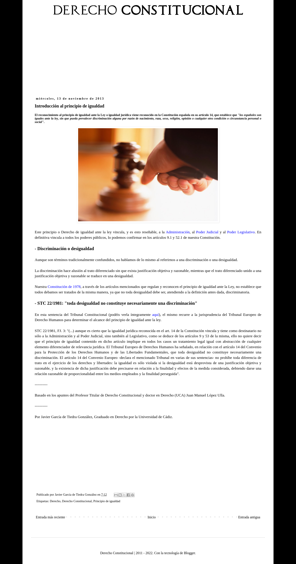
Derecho (55, 501)
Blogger (189, 553)
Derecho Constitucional (77, 501)
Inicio (152, 517)
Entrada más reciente (50, 517)
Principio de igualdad (106, 501)
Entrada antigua (249, 517)
